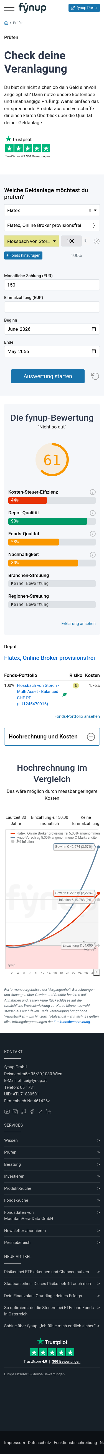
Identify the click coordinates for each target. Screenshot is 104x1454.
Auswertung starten (48, 376)
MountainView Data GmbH (28, 1218)
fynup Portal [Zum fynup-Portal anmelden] (84, 8)
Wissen (11, 1140)
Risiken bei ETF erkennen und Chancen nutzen (46, 1271)
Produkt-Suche (17, 1188)
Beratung (12, 1164)
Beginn (10, 320)
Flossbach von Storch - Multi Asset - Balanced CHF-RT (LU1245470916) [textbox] (33, 241)
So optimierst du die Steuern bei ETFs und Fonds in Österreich (49, 1311)
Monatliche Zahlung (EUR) (28, 275)
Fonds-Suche (16, 1200)
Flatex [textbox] (49, 210)
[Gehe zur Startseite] (32, 8)
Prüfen (10, 1152)
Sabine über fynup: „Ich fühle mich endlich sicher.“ (49, 1325)
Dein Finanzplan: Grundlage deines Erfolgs (43, 1295)
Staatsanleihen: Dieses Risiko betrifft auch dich (47, 1283)
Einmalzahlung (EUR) (23, 297)
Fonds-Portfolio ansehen (77, 716)
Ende (8, 342)
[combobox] (52, 210)
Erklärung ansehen (79, 623)
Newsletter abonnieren (25, 1230)
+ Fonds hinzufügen (23, 255)
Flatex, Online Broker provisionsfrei (49, 658)
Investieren (14, 1176)
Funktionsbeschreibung (72, 1022)
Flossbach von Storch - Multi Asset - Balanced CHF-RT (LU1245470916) (38, 695)
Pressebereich (17, 1242)
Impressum (14, 1442)
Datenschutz (39, 1442)
